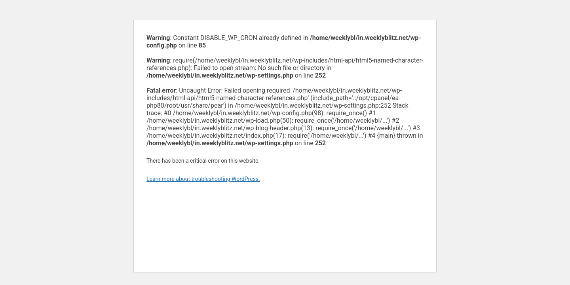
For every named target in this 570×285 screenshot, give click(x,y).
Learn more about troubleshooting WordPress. (203, 179)
